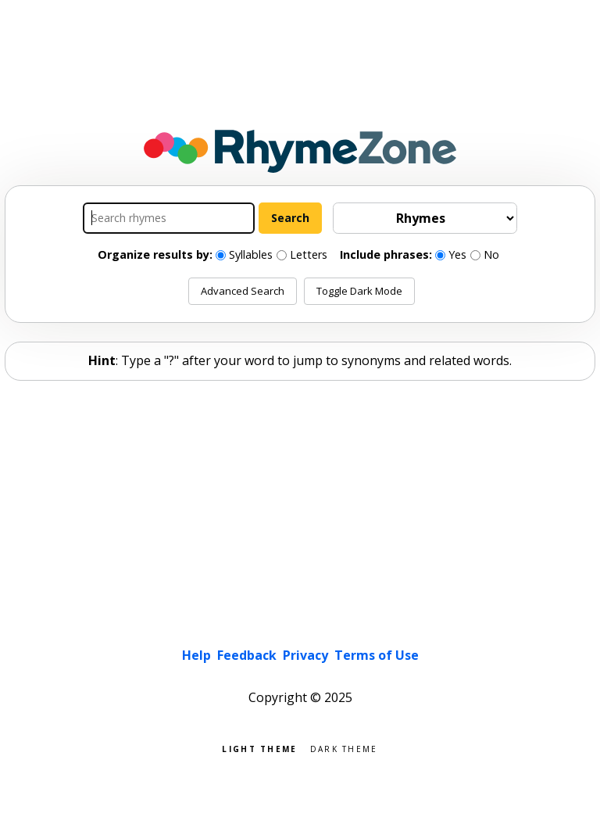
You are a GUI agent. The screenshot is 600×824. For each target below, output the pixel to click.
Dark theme (344, 747)
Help (196, 655)
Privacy (305, 655)
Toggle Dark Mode (359, 291)
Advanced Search (242, 291)
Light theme (259, 747)
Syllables (251, 254)
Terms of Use (376, 655)
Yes (457, 254)
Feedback (247, 655)
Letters (308, 254)
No (491, 254)
